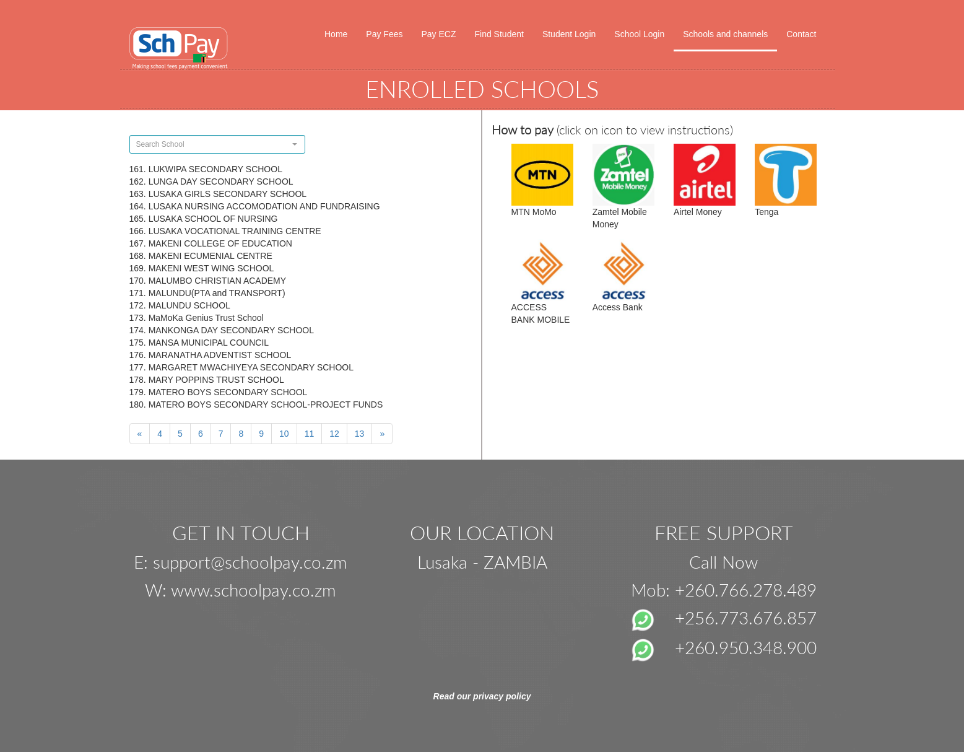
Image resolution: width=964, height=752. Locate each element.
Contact (801, 34)
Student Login (569, 34)
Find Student (499, 34)
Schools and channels (725, 34)
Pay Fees (384, 34)
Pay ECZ (438, 34)
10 (284, 434)
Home (335, 34)
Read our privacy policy (482, 696)
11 (310, 434)
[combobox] (217, 144)
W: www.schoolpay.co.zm (240, 589)
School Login (639, 34)
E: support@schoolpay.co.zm (240, 561)
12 (334, 434)
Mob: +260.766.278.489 (724, 589)
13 (360, 434)
